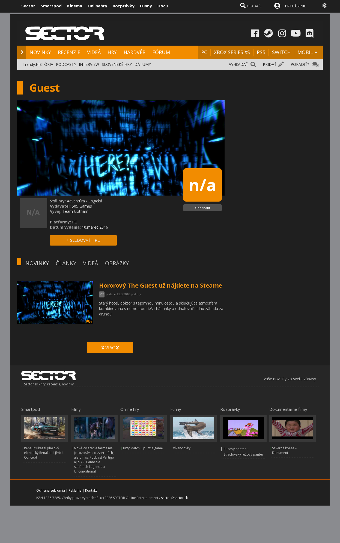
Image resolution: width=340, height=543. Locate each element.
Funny (146, 5)
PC (204, 52)
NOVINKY (40, 52)
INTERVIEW (89, 64)
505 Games (82, 206)
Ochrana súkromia (50, 490)
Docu (162, 5)
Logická (95, 200)
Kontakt (91, 490)
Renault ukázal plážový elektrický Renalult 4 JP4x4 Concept (43, 453)
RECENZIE (69, 52)
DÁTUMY (143, 64)
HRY (112, 52)
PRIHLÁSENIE (295, 6)
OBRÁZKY (117, 263)
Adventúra (76, 200)
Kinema (74, 5)
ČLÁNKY (66, 263)
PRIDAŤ (269, 64)
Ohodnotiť (202, 208)
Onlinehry (97, 5)
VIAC (110, 348)
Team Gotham (75, 211)
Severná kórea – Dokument (284, 450)
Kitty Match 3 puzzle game (143, 448)
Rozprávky (124, 5)
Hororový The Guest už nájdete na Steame (160, 285)
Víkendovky (181, 448)
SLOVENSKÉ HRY (117, 64)
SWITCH (281, 52)
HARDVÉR (134, 52)
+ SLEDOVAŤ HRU (83, 240)
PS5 (261, 52)
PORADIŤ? (300, 64)
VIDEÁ (94, 52)
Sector (28, 5)
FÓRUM (161, 52)
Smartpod (51, 5)
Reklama (75, 490)
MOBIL (305, 52)
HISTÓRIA (44, 64)
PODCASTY (66, 64)
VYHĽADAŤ (238, 64)
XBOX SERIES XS (232, 52)
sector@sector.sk (174, 497)
